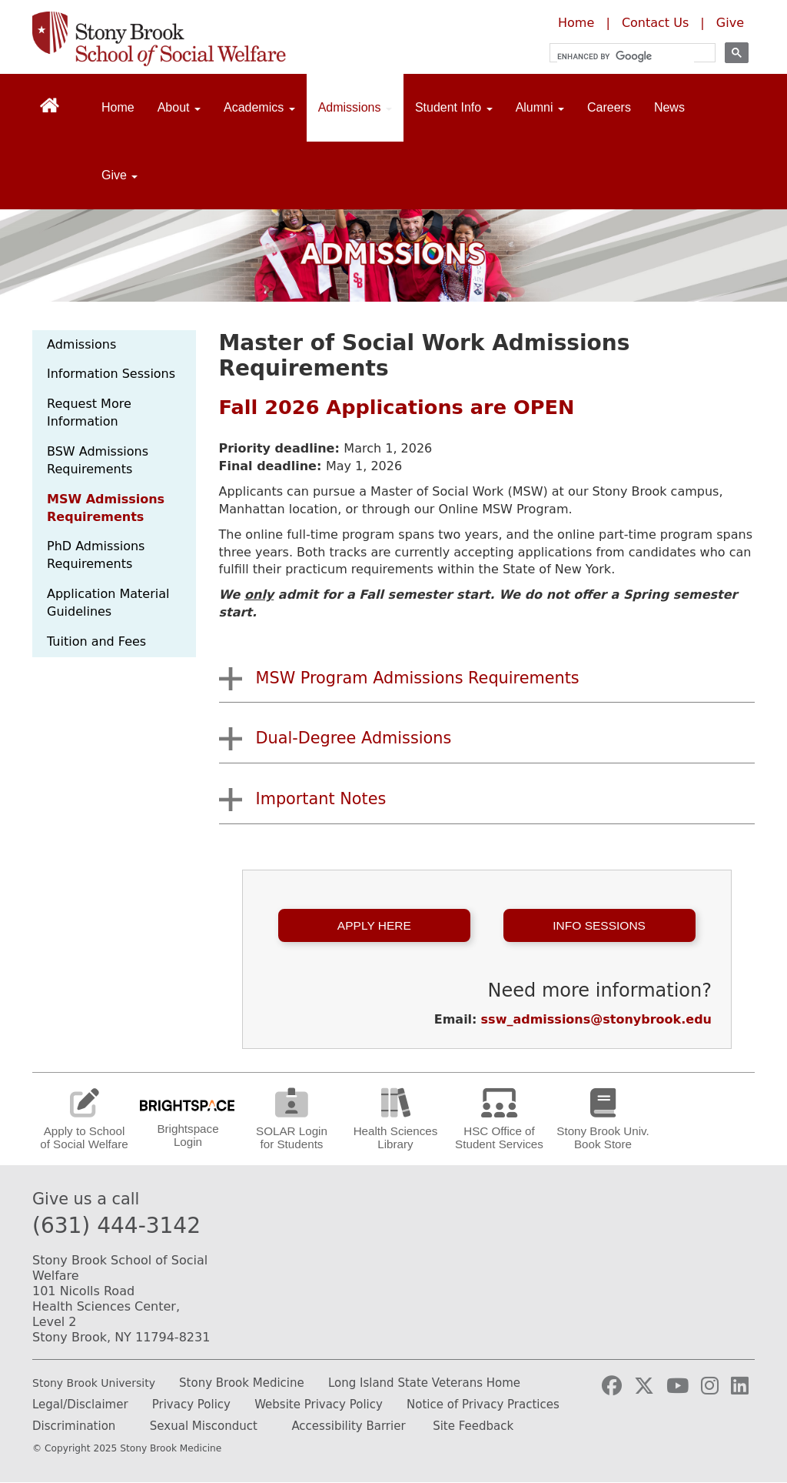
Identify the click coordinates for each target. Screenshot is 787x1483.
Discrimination (73, 1426)
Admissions (81, 344)
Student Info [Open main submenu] (454, 107)
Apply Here (374, 925)
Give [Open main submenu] (119, 175)
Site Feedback (473, 1426)
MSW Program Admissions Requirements (417, 678)
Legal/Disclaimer (80, 1404)
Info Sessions (599, 925)
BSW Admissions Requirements (97, 460)
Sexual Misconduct (203, 1426)
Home (576, 22)
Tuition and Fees (96, 641)
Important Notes (321, 799)
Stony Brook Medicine (241, 1383)
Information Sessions (111, 373)
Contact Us (655, 22)
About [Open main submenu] (179, 107)
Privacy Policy (191, 1404)
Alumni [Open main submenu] (540, 107)
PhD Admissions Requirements (95, 555)
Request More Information (89, 412)
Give (730, 22)
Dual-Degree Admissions (354, 738)
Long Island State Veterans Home (424, 1383)
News (669, 107)
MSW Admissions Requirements (105, 508)
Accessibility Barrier (348, 1426)
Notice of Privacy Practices (483, 1404)
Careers (609, 107)
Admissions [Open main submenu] (355, 107)
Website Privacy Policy (318, 1404)
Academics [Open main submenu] (259, 107)
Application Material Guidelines (108, 602)
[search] (625, 56)
